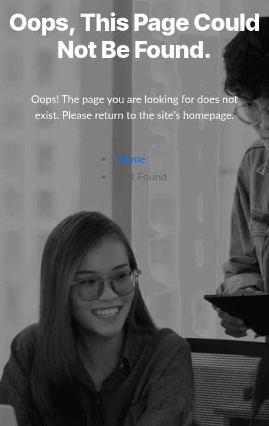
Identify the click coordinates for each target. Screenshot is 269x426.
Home (131, 158)
